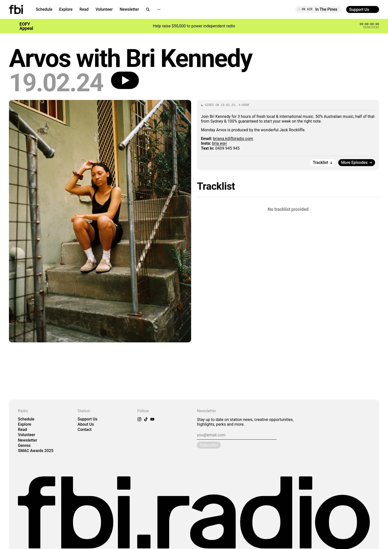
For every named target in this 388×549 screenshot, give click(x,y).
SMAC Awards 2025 (36, 451)
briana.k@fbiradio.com (233, 138)
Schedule (44, 9)
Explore (65, 9)
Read (83, 9)
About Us (86, 424)
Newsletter (129, 9)
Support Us (88, 419)
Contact (85, 429)
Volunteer (104, 9)
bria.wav (219, 143)
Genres (24, 445)
